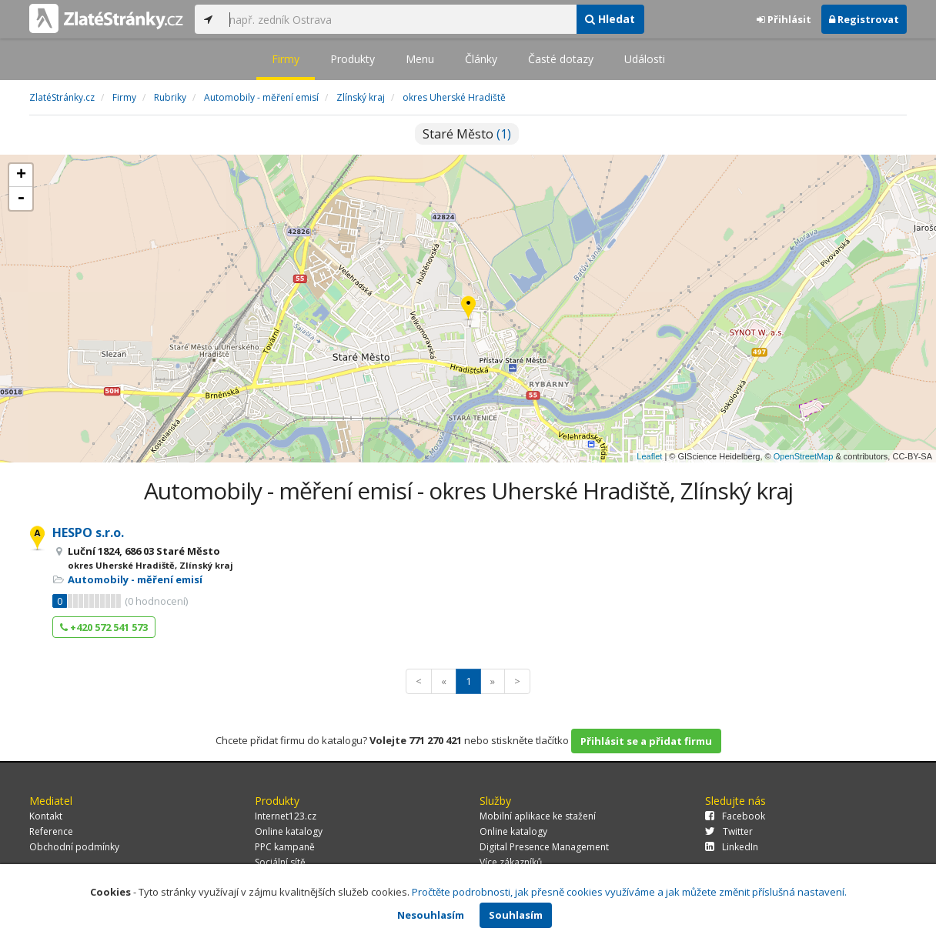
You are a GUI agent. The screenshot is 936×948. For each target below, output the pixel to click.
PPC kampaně (285, 846)
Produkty (352, 59)
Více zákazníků (511, 862)
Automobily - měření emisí (135, 579)
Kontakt (45, 816)
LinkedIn (731, 846)
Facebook (735, 816)
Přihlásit (784, 19)
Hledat (610, 19)
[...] (399, 19)
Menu (420, 59)
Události (644, 59)
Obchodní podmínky (74, 846)
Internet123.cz (285, 816)
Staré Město (467, 133)
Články (481, 59)
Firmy (285, 59)
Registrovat (864, 19)
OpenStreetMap (804, 456)
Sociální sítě (280, 862)
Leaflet (649, 456)
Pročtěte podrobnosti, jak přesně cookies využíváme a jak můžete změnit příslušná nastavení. (629, 892)
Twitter (729, 831)
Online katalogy (289, 831)
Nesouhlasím (430, 915)
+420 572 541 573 (104, 627)
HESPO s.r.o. (88, 532)
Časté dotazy (560, 59)
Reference (51, 831)
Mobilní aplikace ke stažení (538, 816)
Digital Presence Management (544, 846)
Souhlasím (516, 915)
